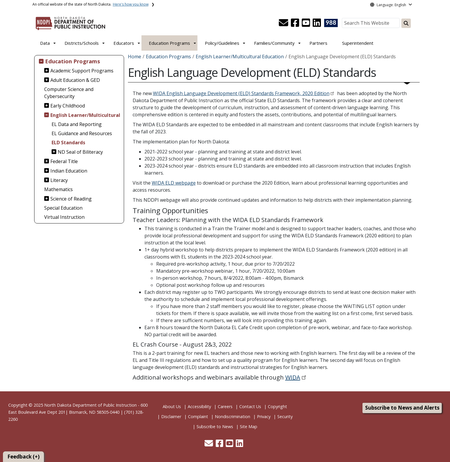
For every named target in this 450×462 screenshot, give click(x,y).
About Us (172, 406)
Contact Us (250, 406)
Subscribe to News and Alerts (402, 407)
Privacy (264, 416)
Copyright (277, 406)
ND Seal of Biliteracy (80, 152)
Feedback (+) (23, 456)
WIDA (292, 377)
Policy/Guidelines (222, 43)
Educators (123, 43)
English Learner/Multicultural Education (240, 56)
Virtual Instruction (64, 217)
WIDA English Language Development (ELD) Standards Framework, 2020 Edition (241, 93)
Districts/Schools (82, 43)
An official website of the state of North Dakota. (90, 4)
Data (45, 43)
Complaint (198, 416)
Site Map (248, 426)
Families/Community (274, 43)
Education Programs (169, 43)
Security (285, 416)
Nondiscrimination (232, 416)
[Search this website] (406, 23)
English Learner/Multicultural (85, 115)
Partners (318, 43)
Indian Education (68, 171)
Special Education (63, 208)
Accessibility (199, 406)
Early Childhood (67, 105)
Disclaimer (171, 416)
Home (134, 56)
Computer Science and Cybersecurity (68, 93)
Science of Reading (71, 199)
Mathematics (58, 189)
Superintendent (357, 43)
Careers (225, 406)
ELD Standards (68, 142)
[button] (284, 24)
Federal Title (64, 161)
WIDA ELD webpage (174, 183)
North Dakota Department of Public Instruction (90, 405)
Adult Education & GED (75, 80)
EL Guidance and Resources (82, 133)
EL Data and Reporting (77, 124)
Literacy (59, 180)
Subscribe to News (215, 426)
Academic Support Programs (81, 70)
